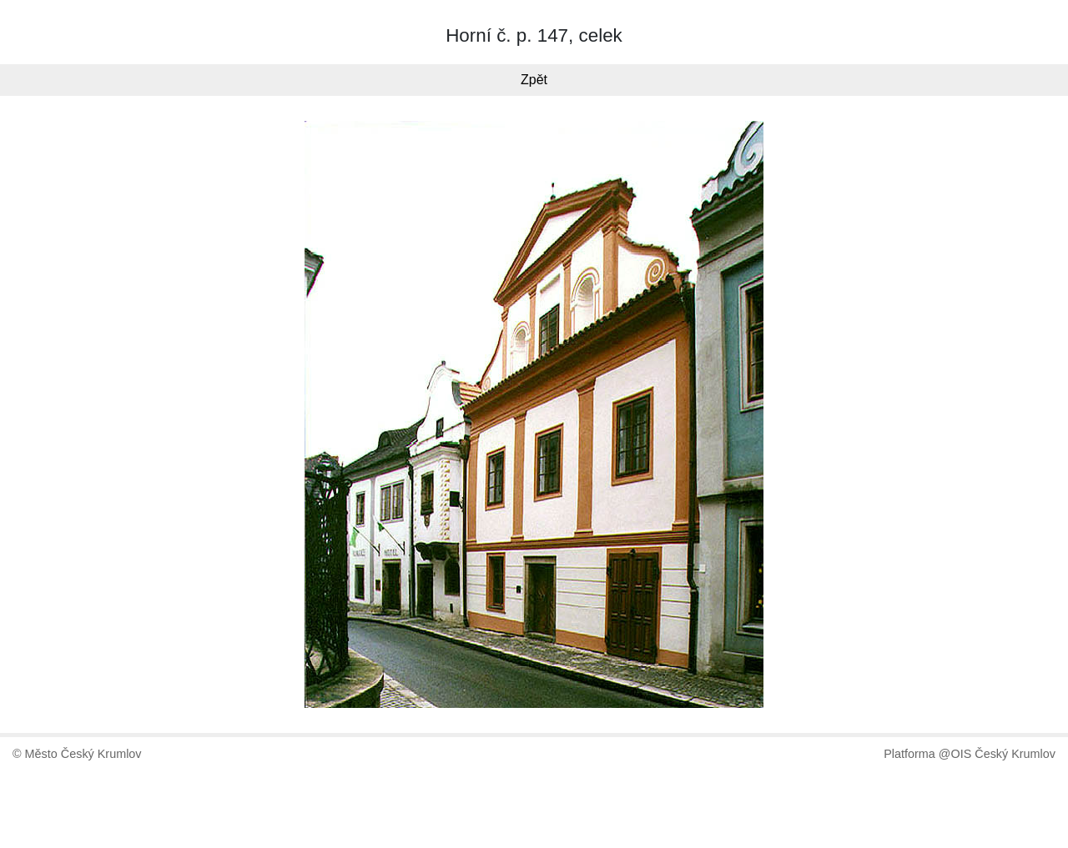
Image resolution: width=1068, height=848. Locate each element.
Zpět (534, 80)
